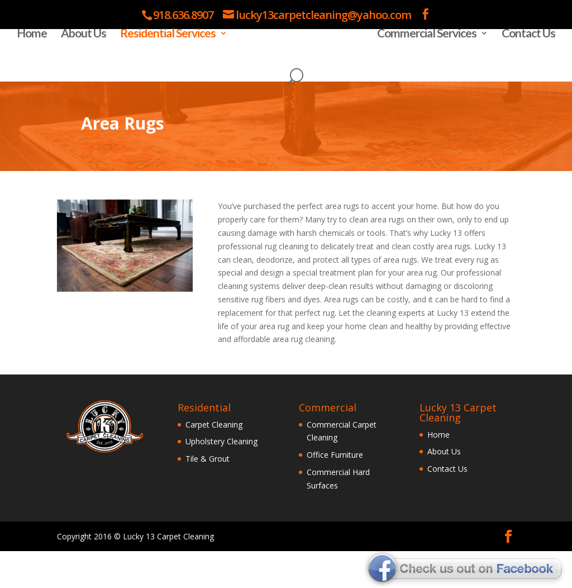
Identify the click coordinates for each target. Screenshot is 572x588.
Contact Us (525, 71)
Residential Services (170, 71)
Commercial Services (424, 71)
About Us (86, 71)
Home (35, 71)
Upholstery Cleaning (221, 478)
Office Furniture (335, 491)
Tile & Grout (207, 495)
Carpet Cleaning (213, 461)
